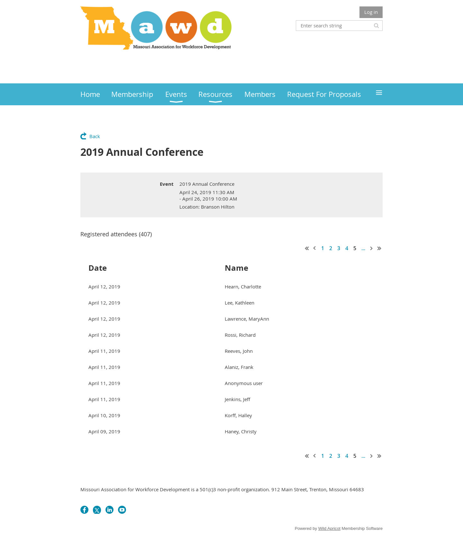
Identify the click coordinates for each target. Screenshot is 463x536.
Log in (371, 12)
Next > (371, 248)
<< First (307, 248)
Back (94, 136)
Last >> (379, 248)
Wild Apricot (329, 528)
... (363, 248)
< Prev (315, 248)
